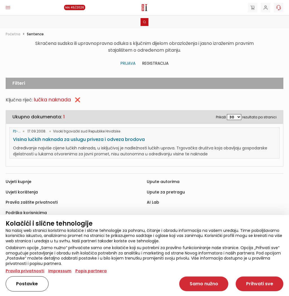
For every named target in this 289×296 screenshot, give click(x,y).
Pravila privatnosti (25, 271)
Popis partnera (91, 271)
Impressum (59, 271)
